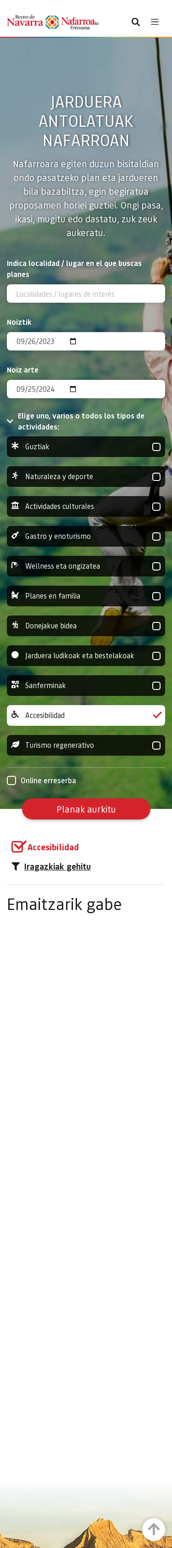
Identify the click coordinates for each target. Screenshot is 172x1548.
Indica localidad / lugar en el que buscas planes (74, 268)
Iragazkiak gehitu (51, 866)
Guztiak (86, 446)
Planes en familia (86, 596)
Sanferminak (86, 685)
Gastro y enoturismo (86, 536)
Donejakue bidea (86, 626)
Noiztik (19, 322)
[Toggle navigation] (154, 21)
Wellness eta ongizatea (86, 566)
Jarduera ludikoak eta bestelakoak (86, 655)
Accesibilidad (86, 715)
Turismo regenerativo (86, 745)
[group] (86, 446)
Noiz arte (23, 369)
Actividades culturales (86, 506)
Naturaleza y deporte (86, 476)
